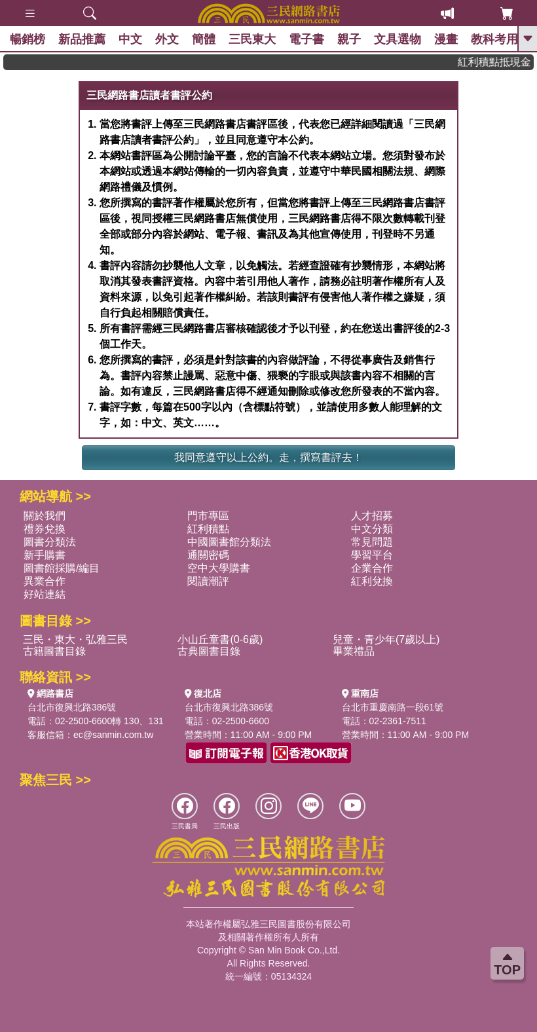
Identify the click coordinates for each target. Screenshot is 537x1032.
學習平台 (372, 555)
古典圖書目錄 (208, 651)
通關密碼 (208, 555)
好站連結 (44, 594)
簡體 (203, 39)
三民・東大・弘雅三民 (75, 639)
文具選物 (397, 39)
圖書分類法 (50, 541)
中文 (130, 39)
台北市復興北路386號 (72, 707)
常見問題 (372, 541)
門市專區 (208, 515)
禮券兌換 (44, 528)
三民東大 (252, 39)
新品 (81, 39)
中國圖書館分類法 (229, 541)
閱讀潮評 (208, 581)
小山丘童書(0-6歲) (220, 639)
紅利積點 (208, 528)
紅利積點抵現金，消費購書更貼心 (500, 61)
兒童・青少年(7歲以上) (386, 639)
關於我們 (44, 515)
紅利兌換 (372, 581)
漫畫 (446, 39)
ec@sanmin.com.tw (113, 734)
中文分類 (372, 528)
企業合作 (372, 568)
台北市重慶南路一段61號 (393, 707)
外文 (167, 39)
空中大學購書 (218, 568)
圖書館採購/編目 (62, 568)
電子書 (306, 39)
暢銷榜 (27, 39)
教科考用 (494, 39)
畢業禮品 (354, 651)
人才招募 (372, 515)
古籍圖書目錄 (54, 651)
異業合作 (44, 581)
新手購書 (44, 555)
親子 (349, 39)
